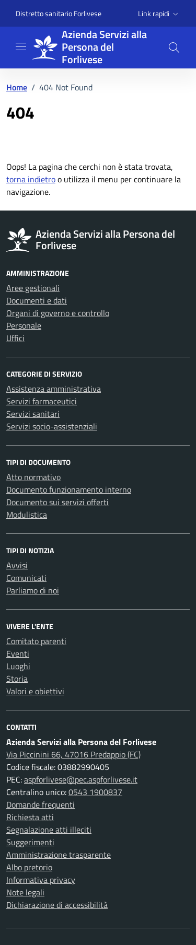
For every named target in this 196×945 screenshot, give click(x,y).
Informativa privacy (40, 879)
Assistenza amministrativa (53, 388)
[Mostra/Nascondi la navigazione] (21, 46)
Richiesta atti (30, 817)
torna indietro (30, 179)
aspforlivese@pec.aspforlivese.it (80, 779)
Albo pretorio (29, 867)
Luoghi (18, 666)
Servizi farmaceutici (41, 401)
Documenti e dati (36, 300)
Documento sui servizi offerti (57, 502)
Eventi (17, 653)
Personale (23, 325)
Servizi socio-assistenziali (51, 426)
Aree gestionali (33, 288)
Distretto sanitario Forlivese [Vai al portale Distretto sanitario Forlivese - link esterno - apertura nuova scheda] (58, 13)
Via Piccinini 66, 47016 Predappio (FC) (73, 754)
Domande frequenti (40, 804)
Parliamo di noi (32, 590)
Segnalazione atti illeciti (48, 829)
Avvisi (17, 565)
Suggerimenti (30, 842)
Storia (17, 678)
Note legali (25, 892)
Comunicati (26, 577)
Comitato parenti (36, 641)
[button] (159, 14)
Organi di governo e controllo (57, 313)
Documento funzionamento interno (68, 489)
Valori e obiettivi (35, 691)
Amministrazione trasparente (58, 854)
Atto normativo (33, 477)
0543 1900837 (95, 792)
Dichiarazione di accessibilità (57, 905)
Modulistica (26, 514)
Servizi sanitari (33, 413)
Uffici (15, 338)
